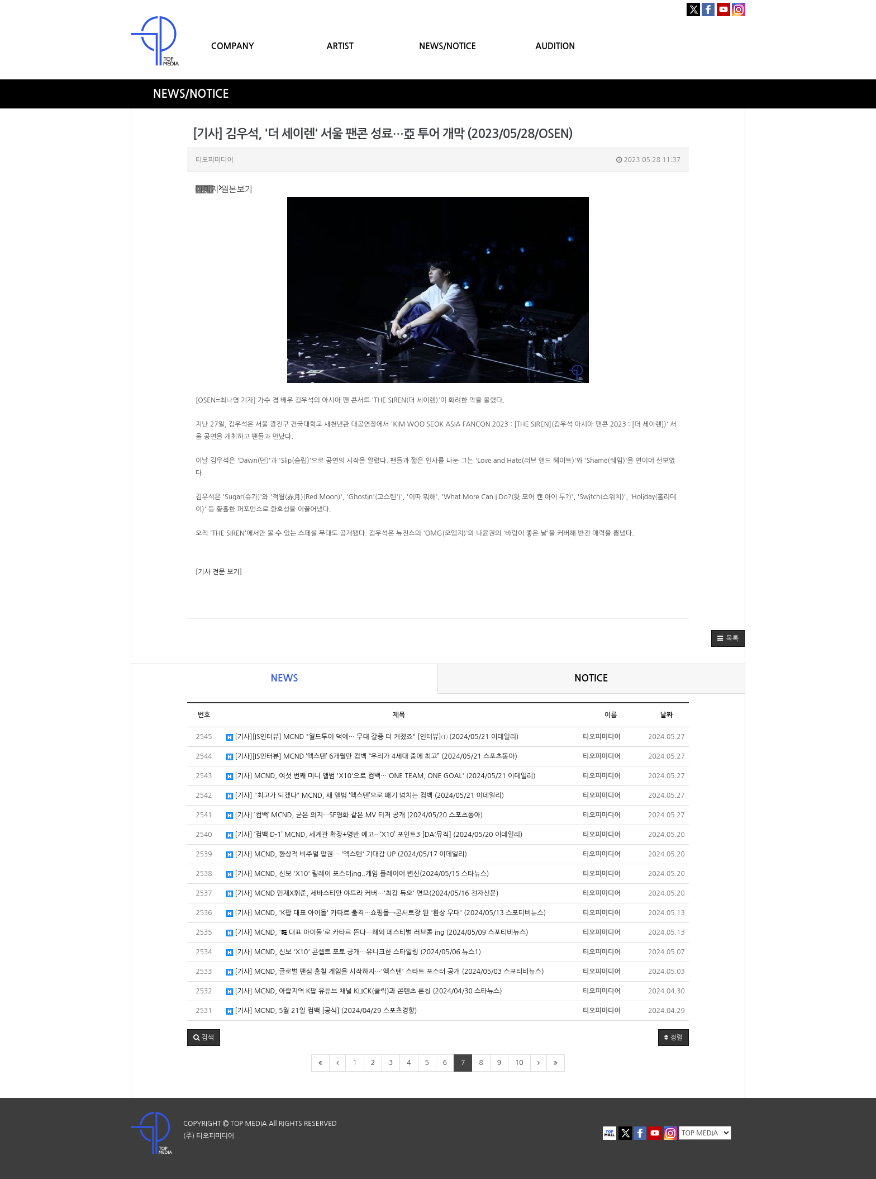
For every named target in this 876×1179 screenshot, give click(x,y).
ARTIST (340, 46)
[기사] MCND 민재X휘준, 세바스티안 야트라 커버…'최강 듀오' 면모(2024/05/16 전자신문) (362, 893)
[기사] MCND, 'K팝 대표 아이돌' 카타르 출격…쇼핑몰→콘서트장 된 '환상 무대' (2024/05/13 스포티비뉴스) (386, 913)
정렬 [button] (673, 1037)
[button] (728, 638)
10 (519, 1062)
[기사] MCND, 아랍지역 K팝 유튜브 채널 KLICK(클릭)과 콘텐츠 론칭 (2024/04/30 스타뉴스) (364, 991)
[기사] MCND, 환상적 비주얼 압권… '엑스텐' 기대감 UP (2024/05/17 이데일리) (346, 854)
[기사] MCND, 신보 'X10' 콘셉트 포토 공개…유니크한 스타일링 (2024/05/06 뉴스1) (353, 952)
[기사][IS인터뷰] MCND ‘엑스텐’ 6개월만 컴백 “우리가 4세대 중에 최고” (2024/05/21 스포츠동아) (371, 756)
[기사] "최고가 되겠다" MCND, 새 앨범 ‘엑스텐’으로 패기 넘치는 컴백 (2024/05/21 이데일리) (365, 795)
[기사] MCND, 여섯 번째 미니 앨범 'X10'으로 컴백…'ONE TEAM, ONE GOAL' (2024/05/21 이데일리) (381, 776)
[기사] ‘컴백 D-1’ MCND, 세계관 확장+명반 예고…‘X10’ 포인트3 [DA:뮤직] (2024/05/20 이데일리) (374, 835)
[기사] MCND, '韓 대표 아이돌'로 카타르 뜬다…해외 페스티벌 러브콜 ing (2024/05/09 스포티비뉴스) (377, 932)
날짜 (666, 715)
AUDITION (555, 46)
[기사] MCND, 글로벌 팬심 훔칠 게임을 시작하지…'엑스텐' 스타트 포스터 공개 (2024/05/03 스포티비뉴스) (385, 972)
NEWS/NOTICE (447, 46)
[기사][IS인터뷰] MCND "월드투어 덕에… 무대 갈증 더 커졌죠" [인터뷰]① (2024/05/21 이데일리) (372, 737)
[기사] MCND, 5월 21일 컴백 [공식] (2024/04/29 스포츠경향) (321, 1011)
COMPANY (232, 46)
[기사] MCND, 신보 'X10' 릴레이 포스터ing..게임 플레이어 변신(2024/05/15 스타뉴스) (357, 874)
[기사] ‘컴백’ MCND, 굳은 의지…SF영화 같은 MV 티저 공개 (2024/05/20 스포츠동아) (354, 815)
